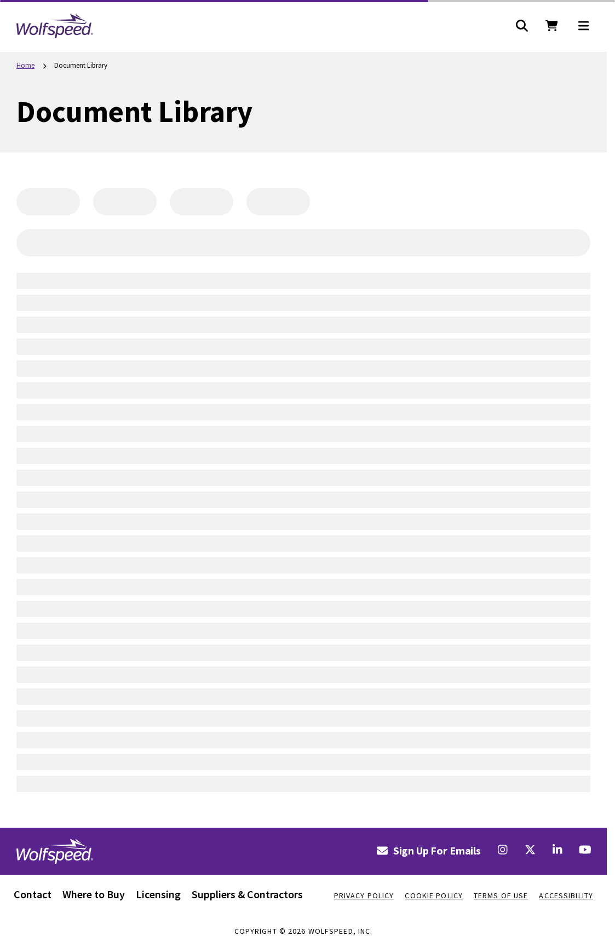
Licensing (158, 894)
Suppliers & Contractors (247, 894)
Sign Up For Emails (429, 850)
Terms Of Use (501, 895)
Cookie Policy (434, 895)
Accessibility (566, 895)
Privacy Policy (364, 895)
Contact (32, 894)
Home (25, 65)
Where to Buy (93, 894)
